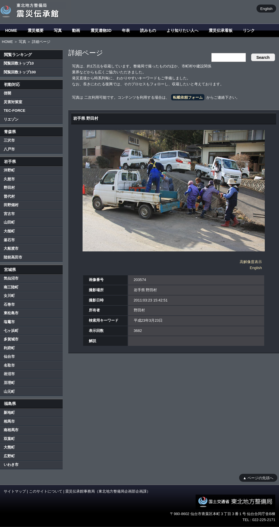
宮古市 (9, 214)
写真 (58, 30)
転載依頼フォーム (188, 97)
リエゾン (11, 119)
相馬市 (9, 421)
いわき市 (11, 464)
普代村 (9, 196)
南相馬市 (11, 430)
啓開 (7, 93)
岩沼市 (9, 374)
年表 (126, 30)
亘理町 (9, 383)
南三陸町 (11, 287)
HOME (11, 30)
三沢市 (9, 140)
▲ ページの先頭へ (258, 478)
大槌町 (9, 231)
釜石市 (9, 240)
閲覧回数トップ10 (19, 63)
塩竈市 (9, 322)
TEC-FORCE (14, 110)
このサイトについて (45, 491)
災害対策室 (13, 102)
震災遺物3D (101, 30)
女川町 (9, 296)
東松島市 (11, 313)
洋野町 (9, 170)
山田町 (9, 222)
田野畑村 (11, 205)
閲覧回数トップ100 (20, 72)
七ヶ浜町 (11, 330)
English (266, 8)
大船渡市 (11, 248)
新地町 (9, 412)
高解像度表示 (251, 262)
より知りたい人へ (182, 30)
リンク (249, 30)
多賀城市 (11, 339)
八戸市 (9, 149)
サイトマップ (15, 491)
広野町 (9, 456)
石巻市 (9, 304)
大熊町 (9, 447)
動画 (76, 30)
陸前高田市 (13, 257)
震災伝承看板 (221, 30)
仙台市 (9, 356)
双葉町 (9, 439)
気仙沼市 (11, 278)
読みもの (148, 30)
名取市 (9, 365)
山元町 (9, 391)
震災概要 (36, 30)
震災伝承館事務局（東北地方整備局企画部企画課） (107, 491)
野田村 (9, 187)
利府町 (9, 348)
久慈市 (9, 179)
